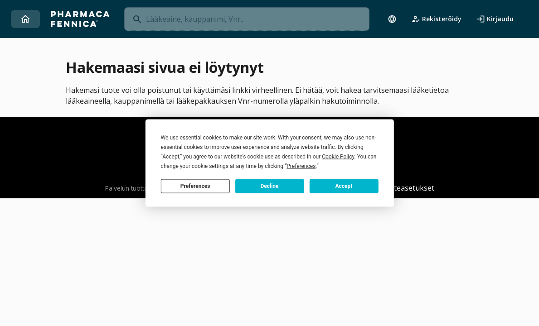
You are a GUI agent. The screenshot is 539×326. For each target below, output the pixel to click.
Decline (269, 185)
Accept (343, 185)
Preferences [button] (301, 166)
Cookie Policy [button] (338, 156)
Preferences (195, 185)
